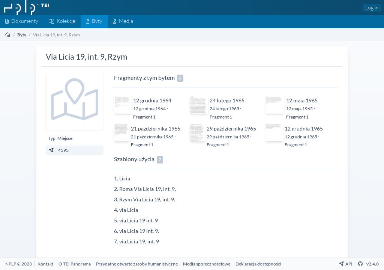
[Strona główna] (7, 35)
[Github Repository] (360, 264)
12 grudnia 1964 (152, 100)
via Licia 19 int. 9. (139, 231)
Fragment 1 (144, 117)
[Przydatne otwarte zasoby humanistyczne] (137, 264)
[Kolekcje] (62, 21)
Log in (372, 7)
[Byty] (94, 21)
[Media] (123, 21)
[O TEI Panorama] (74, 264)
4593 (58, 150)
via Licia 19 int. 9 (138, 220)
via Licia (128, 210)
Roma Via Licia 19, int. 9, (147, 189)
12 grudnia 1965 (304, 128)
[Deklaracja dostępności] (258, 264)
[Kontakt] (45, 264)
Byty (21, 35)
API (345, 264)
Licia (124, 178)
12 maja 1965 (302, 100)
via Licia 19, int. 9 (139, 241)
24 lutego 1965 (227, 100)
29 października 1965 (231, 128)
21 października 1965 (155, 128)
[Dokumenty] (22, 21)
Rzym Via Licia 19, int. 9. (147, 199)
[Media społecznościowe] (206, 264)
